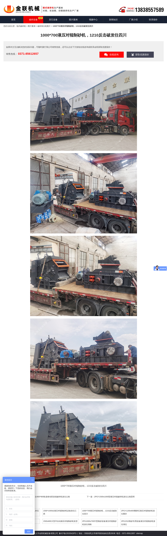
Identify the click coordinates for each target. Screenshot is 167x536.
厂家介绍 (133, 19)
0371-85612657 (28, 53)
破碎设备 (33, 19)
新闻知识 (113, 19)
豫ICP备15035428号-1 (68, 533)
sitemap (139, 533)
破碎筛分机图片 (44, 26)
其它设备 (53, 19)
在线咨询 (114, 54)
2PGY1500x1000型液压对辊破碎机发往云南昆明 (114, 497)
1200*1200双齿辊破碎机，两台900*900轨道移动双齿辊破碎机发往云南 (40, 497)
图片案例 (73, 19)
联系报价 (153, 19)
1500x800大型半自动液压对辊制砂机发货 (60, 521)
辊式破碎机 (21, 26)
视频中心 (93, 19)
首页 (13, 19)
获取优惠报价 (142, 54)
